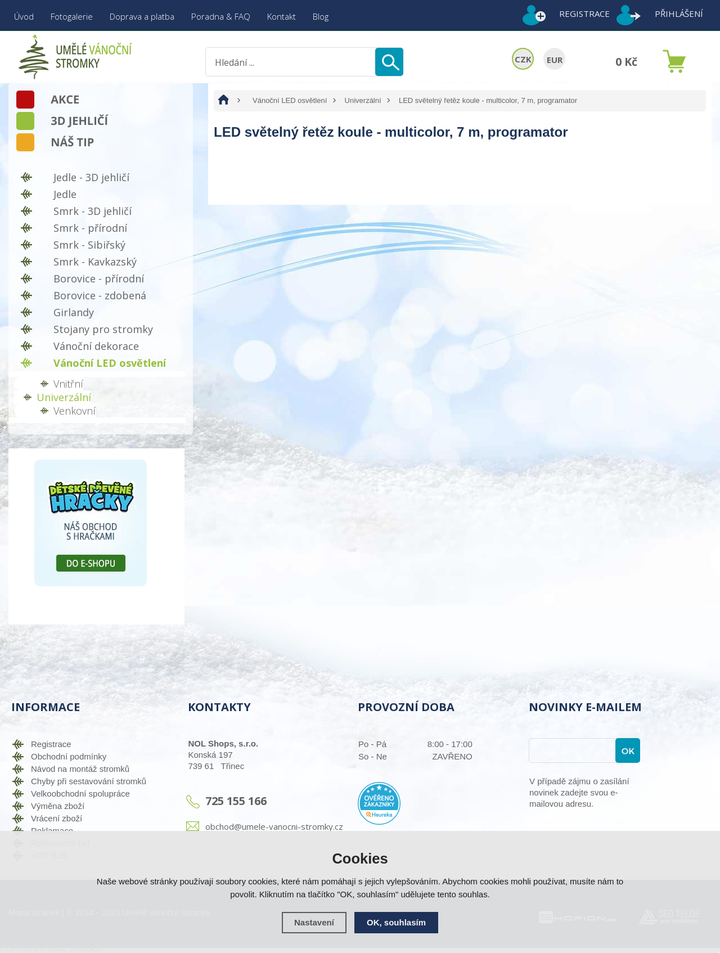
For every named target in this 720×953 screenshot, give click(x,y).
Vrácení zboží (56, 818)
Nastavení (314, 922)
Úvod (24, 16)
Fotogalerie (72, 16)
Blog (320, 16)
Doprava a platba (142, 16)
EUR (554, 59)
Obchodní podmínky (68, 756)
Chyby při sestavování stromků (88, 781)
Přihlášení (679, 13)
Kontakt (281, 16)
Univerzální (363, 100)
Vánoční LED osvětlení (290, 100)
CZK (523, 59)
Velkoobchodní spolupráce (80, 793)
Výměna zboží (57, 806)
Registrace (584, 13)
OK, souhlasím (396, 922)
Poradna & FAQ (220, 16)
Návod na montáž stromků (80, 769)
